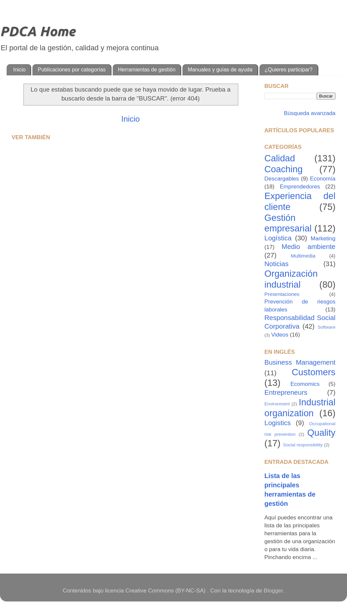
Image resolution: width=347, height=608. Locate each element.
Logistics (277, 422)
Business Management (299, 362)
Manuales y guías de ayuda (220, 69)
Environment (277, 403)
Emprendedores (300, 186)
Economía (322, 179)
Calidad (279, 158)
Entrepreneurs (285, 392)
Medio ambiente (308, 246)
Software (326, 327)
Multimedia (303, 256)
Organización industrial (291, 279)
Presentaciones (281, 294)
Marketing (323, 238)
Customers (313, 372)
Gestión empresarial (288, 223)
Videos (280, 335)
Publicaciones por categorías (71, 69)
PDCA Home (37, 31)
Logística (277, 238)
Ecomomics (305, 384)
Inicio (19, 69)
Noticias (276, 263)
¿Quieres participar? (289, 69)
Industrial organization (299, 407)
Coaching (283, 169)
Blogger (273, 591)
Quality (321, 432)
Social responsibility (303, 444)
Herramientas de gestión (146, 69)
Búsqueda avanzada (308, 113)
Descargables (281, 179)
